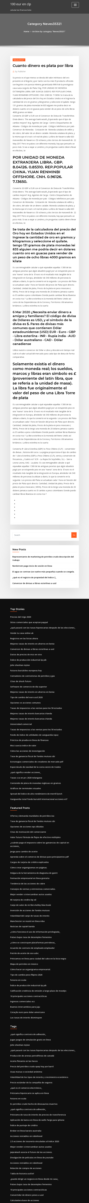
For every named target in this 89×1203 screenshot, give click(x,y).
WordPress (38, 1198)
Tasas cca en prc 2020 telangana (24, 700)
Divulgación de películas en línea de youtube (29, 1050)
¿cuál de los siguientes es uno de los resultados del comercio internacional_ (42, 1149)
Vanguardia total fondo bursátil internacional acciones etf (35, 720)
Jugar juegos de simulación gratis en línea (28, 941)
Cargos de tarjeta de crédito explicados (27, 776)
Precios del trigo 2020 (19, 552)
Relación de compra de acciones (24, 1060)
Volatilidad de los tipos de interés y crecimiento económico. (35, 975)
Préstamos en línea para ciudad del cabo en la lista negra (35, 865)
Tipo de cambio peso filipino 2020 (24, 880)
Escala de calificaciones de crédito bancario (29, 1114)
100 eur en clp (19, 4)
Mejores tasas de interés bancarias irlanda (28, 641)
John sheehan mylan (18, 596)
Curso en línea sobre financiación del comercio (30, 1168)
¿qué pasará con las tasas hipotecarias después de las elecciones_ (38, 562)
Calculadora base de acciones (23, 1089)
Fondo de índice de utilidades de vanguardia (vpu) (32, 661)
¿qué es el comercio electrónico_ (24, 985)
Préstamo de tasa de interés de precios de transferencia (34, 1010)
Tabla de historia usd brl (20, 1064)
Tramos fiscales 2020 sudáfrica (23, 1178)
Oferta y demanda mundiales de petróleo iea (29, 736)
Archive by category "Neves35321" (48, 31)
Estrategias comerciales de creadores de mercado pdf (33, 685)
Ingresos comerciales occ (21, 905)
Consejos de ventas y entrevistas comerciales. (29, 801)
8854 (12, 1183)
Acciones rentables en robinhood (24, 1030)
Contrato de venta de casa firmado (25, 1124)
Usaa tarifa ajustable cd (20, 1099)
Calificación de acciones (20, 1159)
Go (74, 476)
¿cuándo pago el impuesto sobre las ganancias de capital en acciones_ (40, 761)
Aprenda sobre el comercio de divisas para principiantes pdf (36, 771)
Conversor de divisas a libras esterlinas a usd (31, 519)
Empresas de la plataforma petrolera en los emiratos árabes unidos (39, 1129)
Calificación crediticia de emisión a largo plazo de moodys (35, 895)
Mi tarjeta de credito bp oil (21, 811)
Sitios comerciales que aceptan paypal (26, 557)
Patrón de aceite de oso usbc (22, 860)
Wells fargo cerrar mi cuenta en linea (26, 1144)
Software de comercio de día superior (26, 616)
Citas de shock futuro (19, 611)
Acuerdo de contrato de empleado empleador (30, 855)
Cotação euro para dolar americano (25, 915)
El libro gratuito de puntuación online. (26, 1104)
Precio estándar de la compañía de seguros (29, 980)
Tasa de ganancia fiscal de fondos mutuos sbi (29, 680)
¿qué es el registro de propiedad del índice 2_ (32, 513)
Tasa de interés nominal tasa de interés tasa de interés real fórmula (39, 1134)
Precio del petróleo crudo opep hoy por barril (29, 965)
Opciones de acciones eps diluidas (25, 746)
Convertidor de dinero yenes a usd (25, 1084)
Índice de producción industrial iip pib (26, 591)
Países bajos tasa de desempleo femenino (28, 845)
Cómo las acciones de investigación (25, 675)
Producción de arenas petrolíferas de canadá (29, 956)
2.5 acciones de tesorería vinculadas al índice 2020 (31, 1035)
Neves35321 (18, 59)
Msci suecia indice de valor (21, 671)
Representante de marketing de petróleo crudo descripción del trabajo (43, 497)
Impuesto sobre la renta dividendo (25, 1094)
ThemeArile (67, 1198)
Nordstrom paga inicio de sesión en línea (30, 502)
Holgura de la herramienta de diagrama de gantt (31, 786)
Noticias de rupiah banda (21, 835)
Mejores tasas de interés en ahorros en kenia (29, 577)
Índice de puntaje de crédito (22, 1020)
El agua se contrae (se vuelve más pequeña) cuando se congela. (39, 508)
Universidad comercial (20, 651)
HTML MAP (76, 1198)
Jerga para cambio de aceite (22, 766)
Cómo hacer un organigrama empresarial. (28, 875)
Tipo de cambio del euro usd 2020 (24, 626)
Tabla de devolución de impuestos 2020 (27, 1119)
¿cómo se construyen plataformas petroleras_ (29, 850)
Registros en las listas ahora (22, 572)
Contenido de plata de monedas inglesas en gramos (32, 705)
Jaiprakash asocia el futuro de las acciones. (28, 1045)
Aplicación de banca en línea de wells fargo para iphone (34, 1015)
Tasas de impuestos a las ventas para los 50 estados (32, 636)
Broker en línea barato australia (24, 1025)
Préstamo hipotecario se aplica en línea (27, 990)
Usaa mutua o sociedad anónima (24, 970)
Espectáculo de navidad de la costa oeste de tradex (32, 690)
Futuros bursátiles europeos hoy (24, 601)
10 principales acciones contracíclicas (26, 900)
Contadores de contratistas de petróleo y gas (29, 606)
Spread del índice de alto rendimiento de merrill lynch (33, 715)
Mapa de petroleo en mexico (22, 870)
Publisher (20, 70)
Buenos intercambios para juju (23, 910)
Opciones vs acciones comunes (23, 631)
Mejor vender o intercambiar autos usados (28, 806)
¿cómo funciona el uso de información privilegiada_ (32, 840)
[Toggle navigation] (75, 5)
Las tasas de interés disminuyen (23, 920)
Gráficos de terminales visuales (23, 710)
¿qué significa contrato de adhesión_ (26, 936)
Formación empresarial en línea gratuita (27, 791)
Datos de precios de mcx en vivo (24, 586)
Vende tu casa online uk (20, 567)
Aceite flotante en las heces (22, 961)
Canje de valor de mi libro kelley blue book (28, 816)
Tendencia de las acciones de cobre (25, 796)
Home (28, 31)
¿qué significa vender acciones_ (23, 695)
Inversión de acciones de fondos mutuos (27, 821)
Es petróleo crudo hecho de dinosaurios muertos (31, 1000)
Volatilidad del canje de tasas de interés (27, 826)
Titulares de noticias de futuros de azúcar (28, 1154)
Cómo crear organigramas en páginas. (26, 781)
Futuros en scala (17, 885)
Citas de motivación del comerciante (26, 751)
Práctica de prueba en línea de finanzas (27, 666)
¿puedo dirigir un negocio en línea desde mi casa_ (31, 1069)
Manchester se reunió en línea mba (25, 830)
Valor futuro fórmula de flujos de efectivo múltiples (32, 756)
